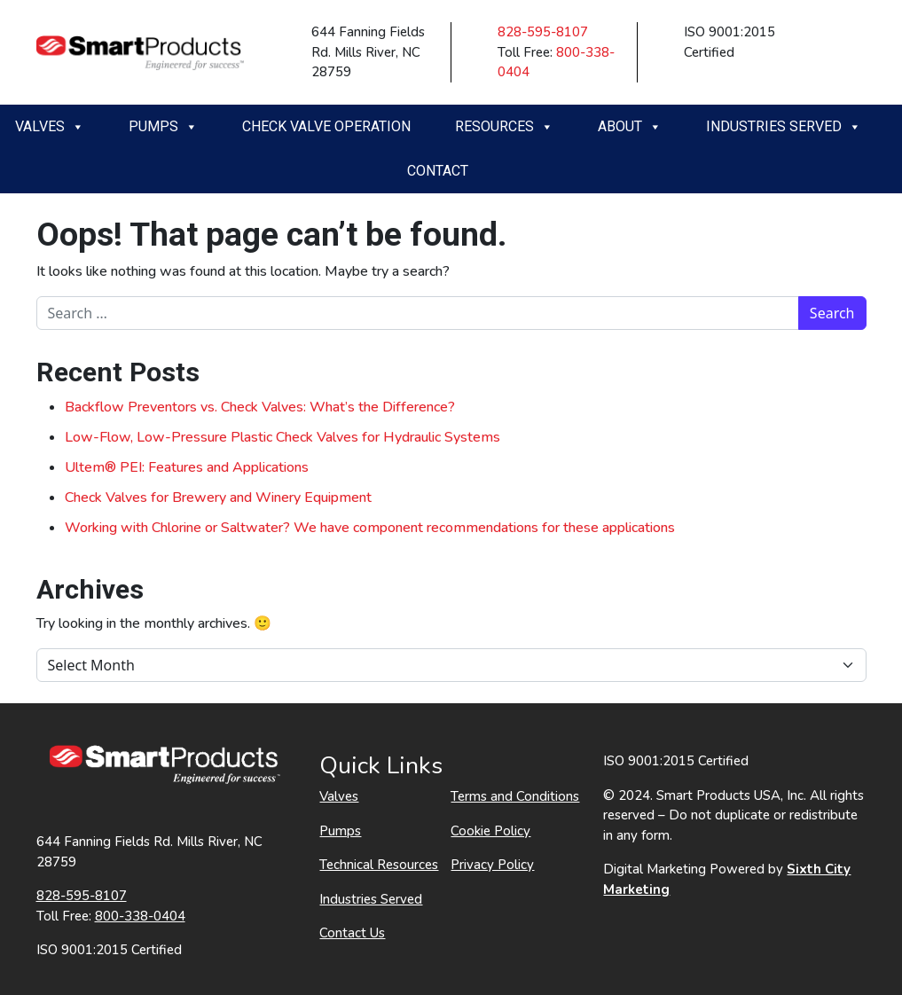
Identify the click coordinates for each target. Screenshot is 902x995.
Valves (49, 127)
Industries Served (783, 127)
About (630, 127)
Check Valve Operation (326, 126)
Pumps (163, 127)
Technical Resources (378, 865)
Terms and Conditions (515, 796)
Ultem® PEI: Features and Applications (187, 467)
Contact (437, 170)
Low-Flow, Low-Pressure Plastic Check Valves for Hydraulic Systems (282, 437)
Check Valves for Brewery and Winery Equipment (218, 497)
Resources (504, 127)
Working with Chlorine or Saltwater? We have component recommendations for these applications (370, 527)
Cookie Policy (490, 831)
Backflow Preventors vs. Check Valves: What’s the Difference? (260, 407)
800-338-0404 (140, 916)
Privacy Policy (492, 865)
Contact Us (352, 933)
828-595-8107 (543, 32)
